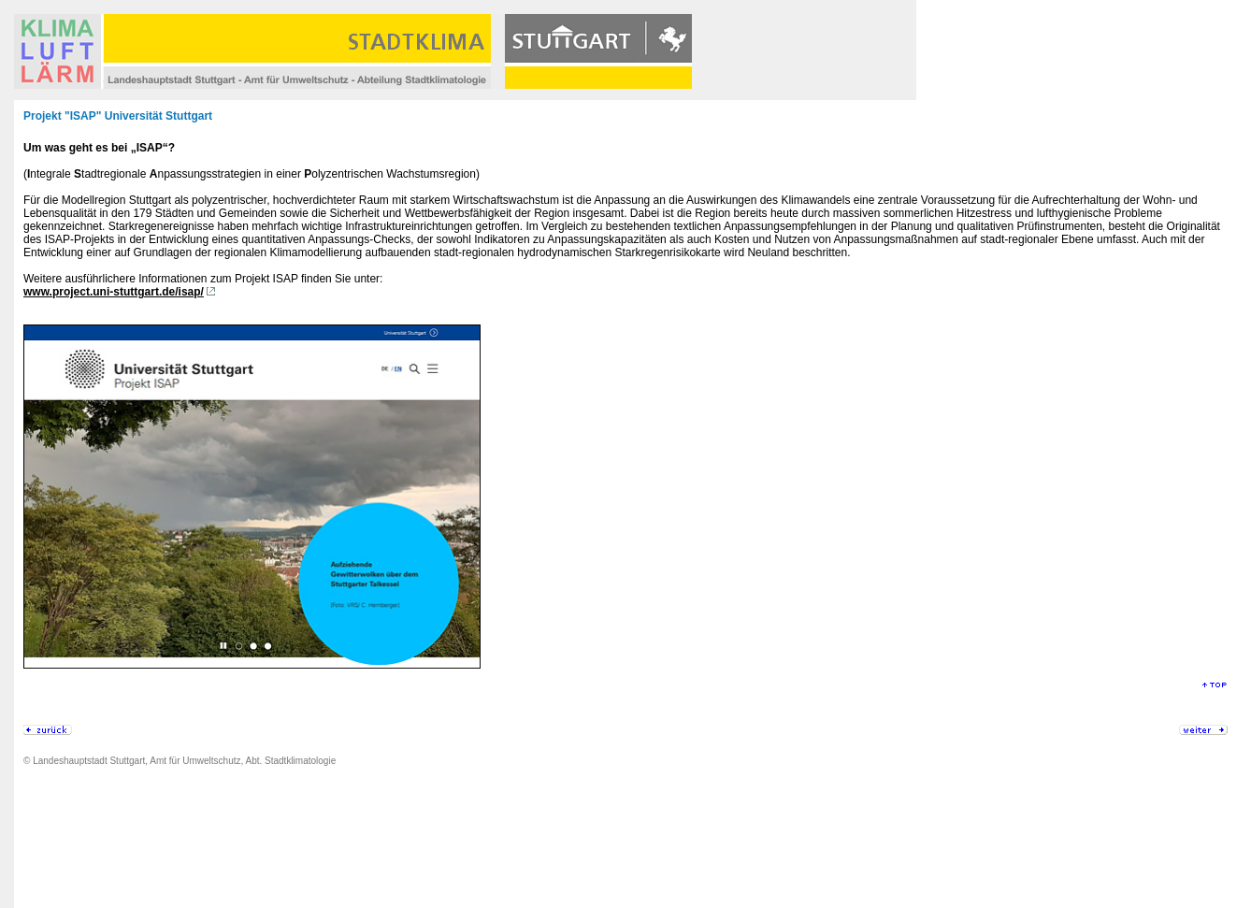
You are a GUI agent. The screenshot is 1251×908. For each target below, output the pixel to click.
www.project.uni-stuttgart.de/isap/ (113, 291)
